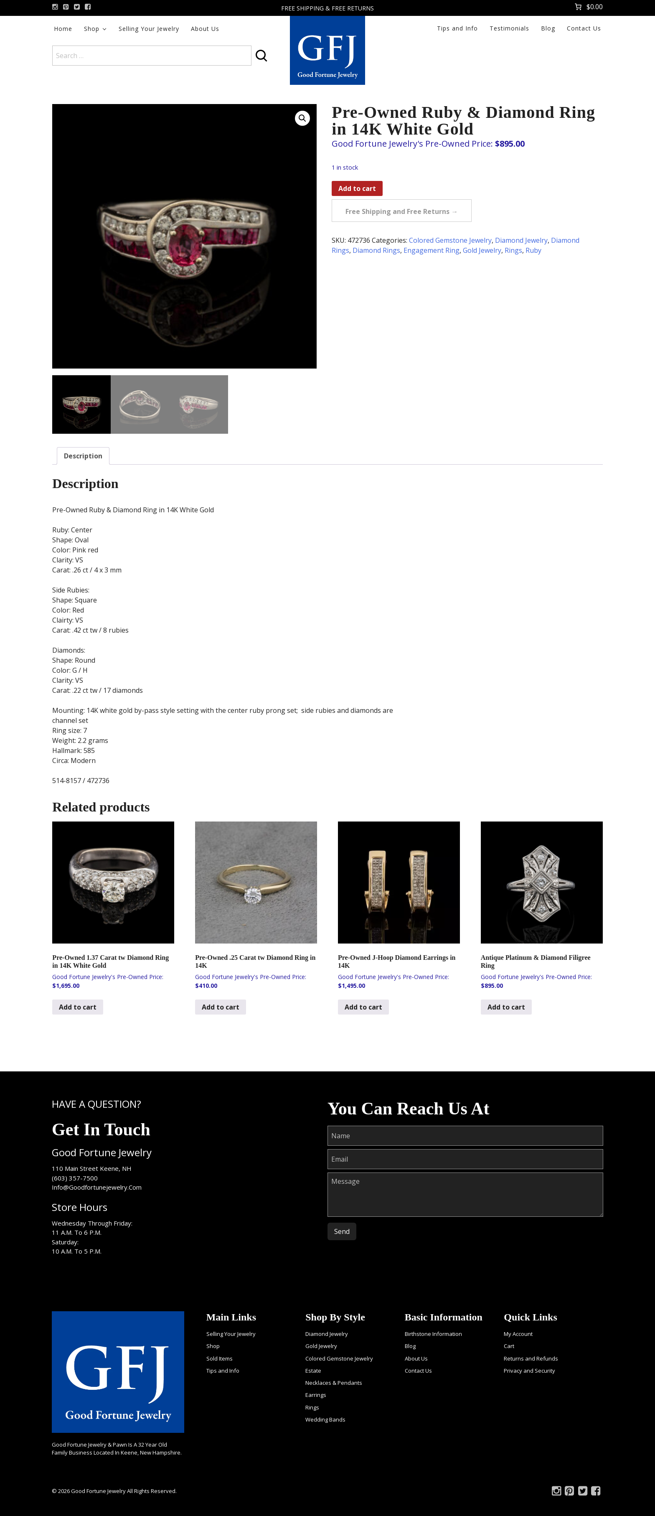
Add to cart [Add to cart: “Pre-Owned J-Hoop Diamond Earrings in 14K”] (363, 1007)
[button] (302, 118)
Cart (509, 1346)
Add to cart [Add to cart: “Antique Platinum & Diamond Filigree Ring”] (506, 1007)
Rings (513, 250)
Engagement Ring (432, 250)
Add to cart (357, 188)
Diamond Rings (376, 250)
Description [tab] (83, 455)
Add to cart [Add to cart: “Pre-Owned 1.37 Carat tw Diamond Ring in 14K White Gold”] (77, 1007)
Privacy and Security (529, 1370)
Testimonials (509, 28)
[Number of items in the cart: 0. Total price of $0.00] (588, 7)
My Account (518, 1334)
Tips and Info (457, 28)
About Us (205, 29)
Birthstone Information (433, 1334)
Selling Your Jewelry (149, 29)
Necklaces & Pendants (333, 1382)
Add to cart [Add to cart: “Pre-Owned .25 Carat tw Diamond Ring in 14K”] (220, 1007)
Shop (91, 29)
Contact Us (584, 28)
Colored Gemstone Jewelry (450, 240)
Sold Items (219, 1358)
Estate (313, 1370)
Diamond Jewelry (521, 240)
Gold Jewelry (482, 250)
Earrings (315, 1395)
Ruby (533, 250)
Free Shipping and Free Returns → (401, 211)
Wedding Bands (325, 1419)
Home (63, 29)
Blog (548, 28)
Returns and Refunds (531, 1358)
